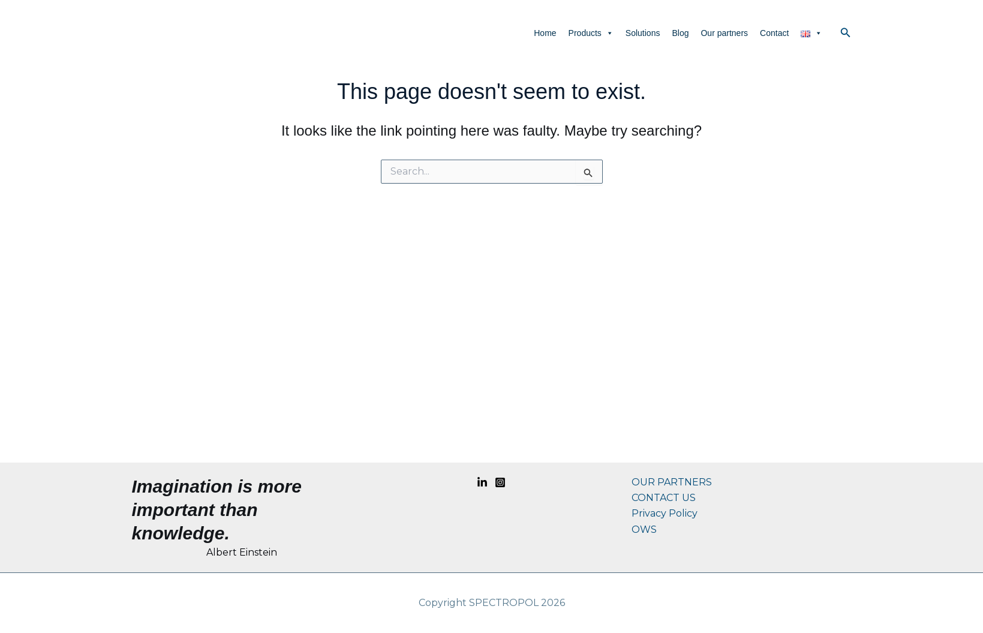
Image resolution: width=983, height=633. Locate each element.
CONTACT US (664, 497)
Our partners (724, 33)
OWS (644, 529)
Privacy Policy (665, 513)
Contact (774, 33)
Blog (680, 33)
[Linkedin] (482, 482)
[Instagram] (500, 482)
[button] (845, 33)
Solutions (643, 33)
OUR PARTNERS (672, 482)
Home (545, 33)
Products (591, 33)
